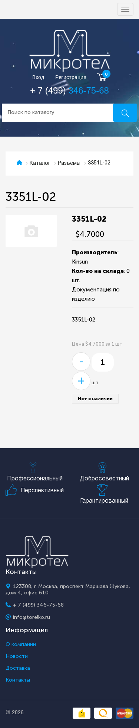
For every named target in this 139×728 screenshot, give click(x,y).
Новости (17, 656)
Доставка (18, 668)
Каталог (40, 163)
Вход (38, 77)
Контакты (18, 680)
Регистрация (70, 77)
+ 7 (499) (69, 90)
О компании (21, 644)
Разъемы (69, 163)
